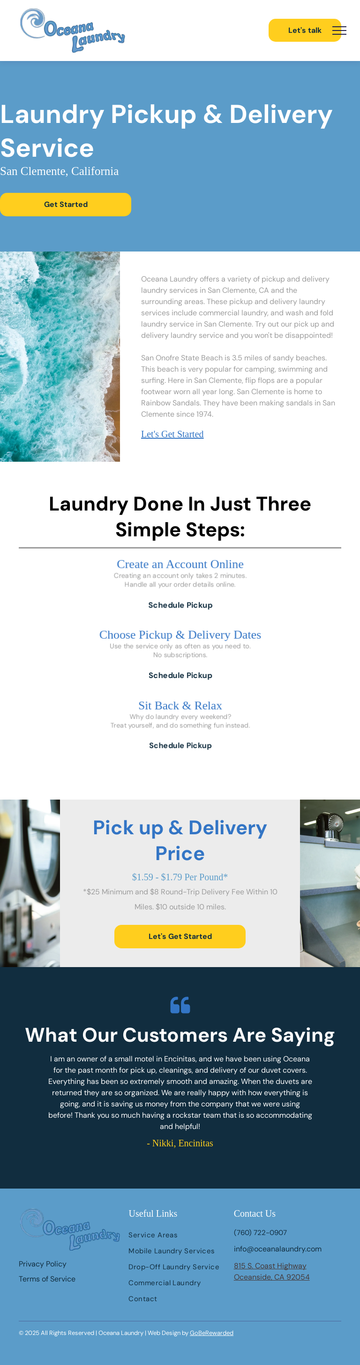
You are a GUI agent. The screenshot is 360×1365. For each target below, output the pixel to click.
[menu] (339, 30)
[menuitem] (176, 1235)
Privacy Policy (43, 1264)
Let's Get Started (172, 434)
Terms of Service (47, 1279)
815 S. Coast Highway (270, 1266)
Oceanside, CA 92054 (272, 1277)
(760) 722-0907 (260, 1232)
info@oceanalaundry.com (278, 1249)
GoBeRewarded (211, 1333)
